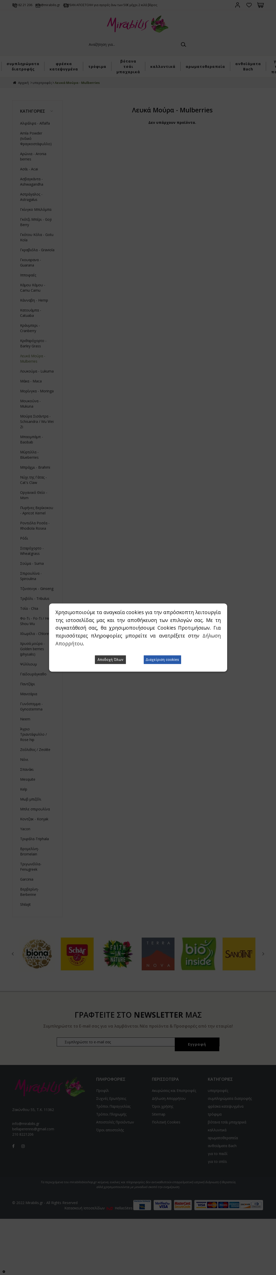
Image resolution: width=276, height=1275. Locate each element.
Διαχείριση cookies (162, 659)
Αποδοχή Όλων (110, 659)
